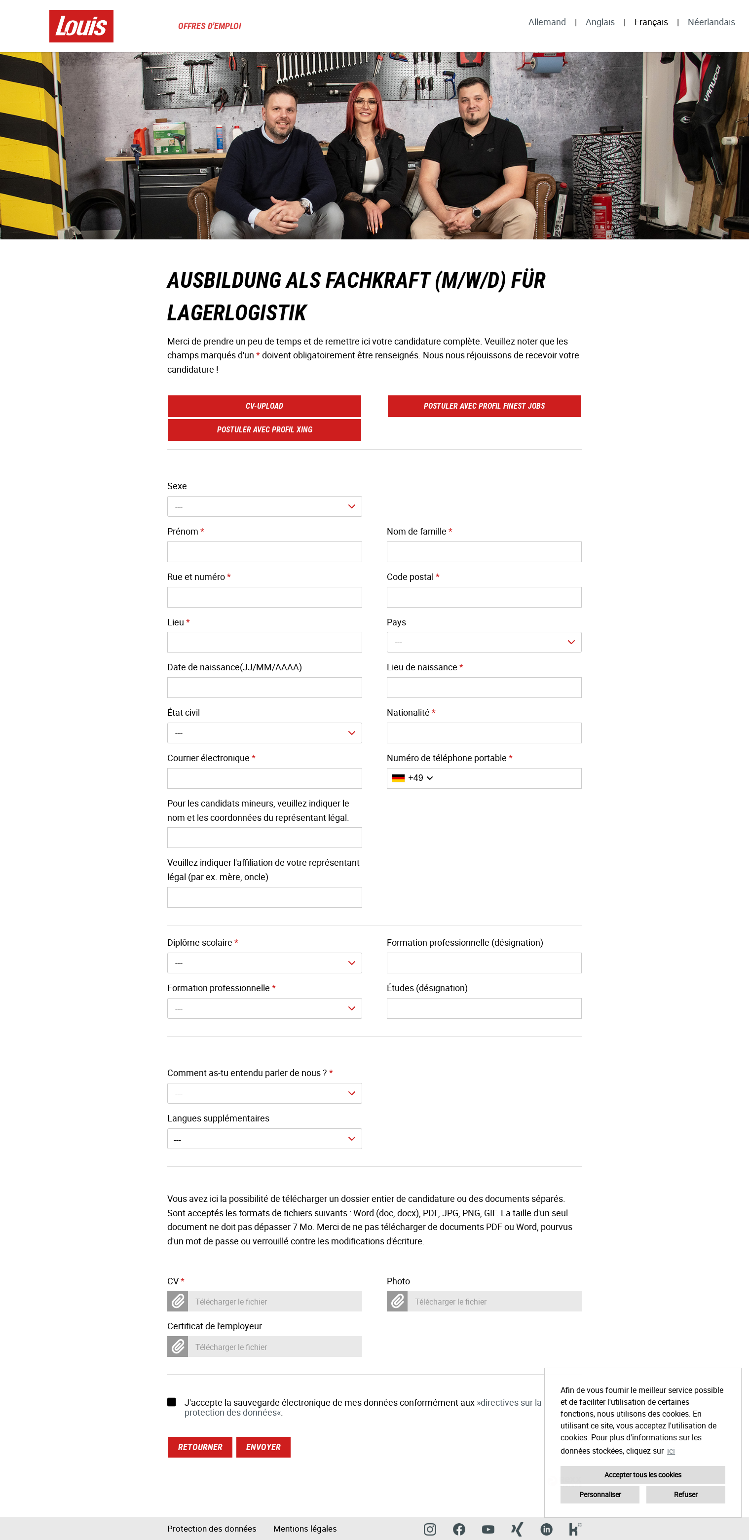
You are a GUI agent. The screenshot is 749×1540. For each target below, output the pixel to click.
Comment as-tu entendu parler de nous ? (250, 1072)
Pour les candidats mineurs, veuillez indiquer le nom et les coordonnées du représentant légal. (258, 810)
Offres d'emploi (209, 26)
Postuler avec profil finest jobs (484, 406)
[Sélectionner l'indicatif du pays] (412, 778)
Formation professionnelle (221, 988)
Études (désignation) (427, 988)
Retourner (200, 1447)
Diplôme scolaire (202, 942)
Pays (396, 622)
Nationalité (411, 712)
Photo (398, 1281)
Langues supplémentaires (218, 1118)
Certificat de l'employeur (214, 1326)
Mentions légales (305, 1528)
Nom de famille (419, 531)
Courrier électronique (211, 758)
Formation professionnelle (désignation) (465, 942)
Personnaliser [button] (600, 1494)
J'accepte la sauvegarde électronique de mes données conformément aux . (354, 1407)
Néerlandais (711, 22)
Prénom (185, 531)
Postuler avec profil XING (264, 429)
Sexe (177, 486)
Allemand (547, 22)
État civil (183, 712)
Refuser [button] (686, 1494)
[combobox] (264, 506)
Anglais (600, 22)
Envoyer (263, 1447)
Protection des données (212, 1528)
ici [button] (671, 1450)
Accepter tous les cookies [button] (642, 1474)
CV (176, 1281)
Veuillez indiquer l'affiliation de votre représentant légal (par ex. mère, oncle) (263, 869)
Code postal (413, 576)
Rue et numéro (199, 576)
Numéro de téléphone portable (450, 758)
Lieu (178, 622)
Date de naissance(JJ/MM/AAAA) (234, 667)
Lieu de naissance (425, 667)
